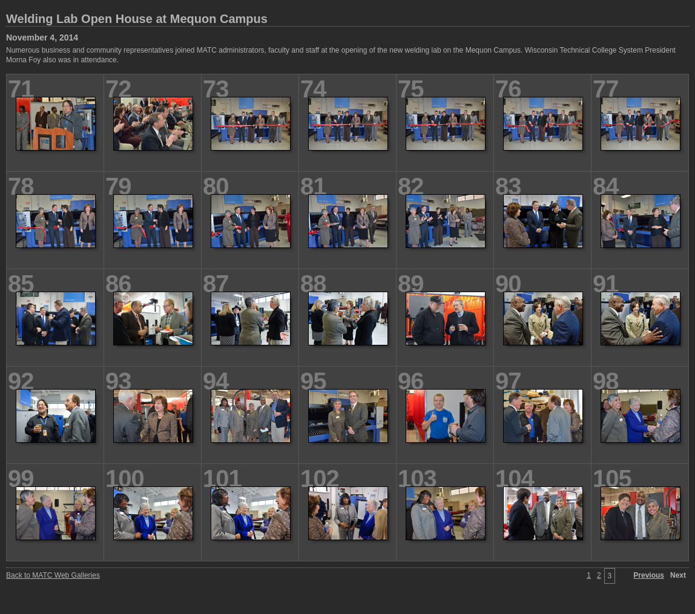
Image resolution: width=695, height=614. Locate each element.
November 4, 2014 (42, 37)
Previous (648, 575)
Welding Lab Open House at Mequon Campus (137, 18)
